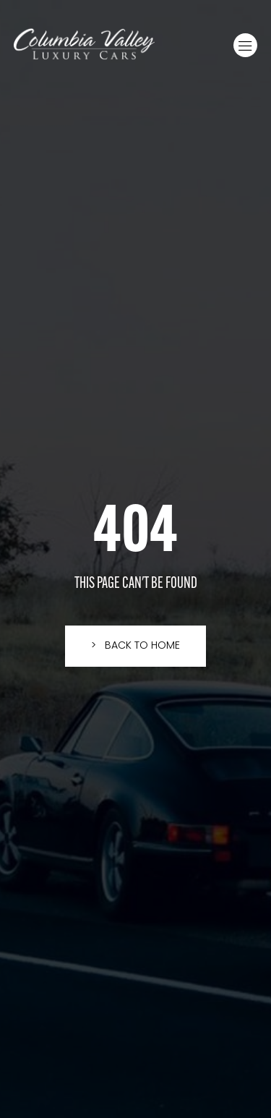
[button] (245, 45)
